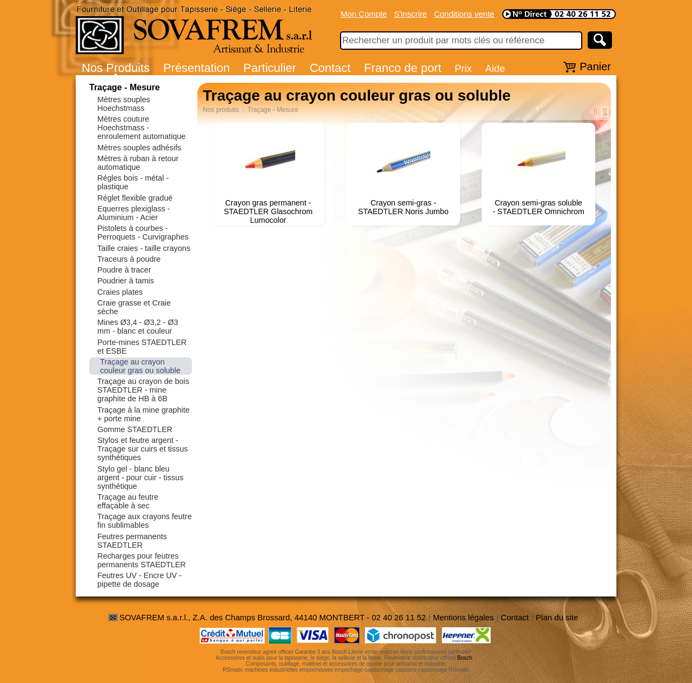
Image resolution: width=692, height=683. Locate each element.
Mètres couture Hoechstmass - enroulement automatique (141, 128)
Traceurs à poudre (129, 259)
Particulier (269, 68)
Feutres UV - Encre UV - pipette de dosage (139, 579)
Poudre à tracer (124, 270)
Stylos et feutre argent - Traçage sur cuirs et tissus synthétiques (142, 449)
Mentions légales (463, 617)
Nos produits (221, 110)
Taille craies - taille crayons (143, 248)
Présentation (196, 68)
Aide (495, 68)
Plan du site (557, 617)
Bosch (465, 658)
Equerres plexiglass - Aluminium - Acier (133, 213)
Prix (463, 68)
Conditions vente (464, 13)
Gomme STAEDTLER (134, 429)
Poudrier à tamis (125, 280)
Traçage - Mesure (124, 87)
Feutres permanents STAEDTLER (132, 540)
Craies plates (120, 292)
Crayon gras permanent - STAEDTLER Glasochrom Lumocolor (268, 211)
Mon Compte (364, 13)
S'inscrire (410, 13)
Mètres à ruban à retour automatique (137, 162)
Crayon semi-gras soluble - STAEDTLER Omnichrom (538, 207)
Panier (595, 66)
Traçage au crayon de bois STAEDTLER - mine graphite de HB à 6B (143, 390)
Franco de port (402, 68)
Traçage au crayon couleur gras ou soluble (140, 366)
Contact (330, 68)
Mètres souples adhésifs (139, 147)
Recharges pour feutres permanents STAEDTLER (141, 560)
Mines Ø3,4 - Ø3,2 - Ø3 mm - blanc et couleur (137, 326)
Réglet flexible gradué (134, 198)
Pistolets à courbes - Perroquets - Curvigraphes (143, 232)
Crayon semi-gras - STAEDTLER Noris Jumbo (403, 207)
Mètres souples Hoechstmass (123, 103)
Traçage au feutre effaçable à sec (127, 501)
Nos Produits (116, 68)
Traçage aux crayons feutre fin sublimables (144, 520)
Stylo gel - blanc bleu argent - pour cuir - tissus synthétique (140, 477)
